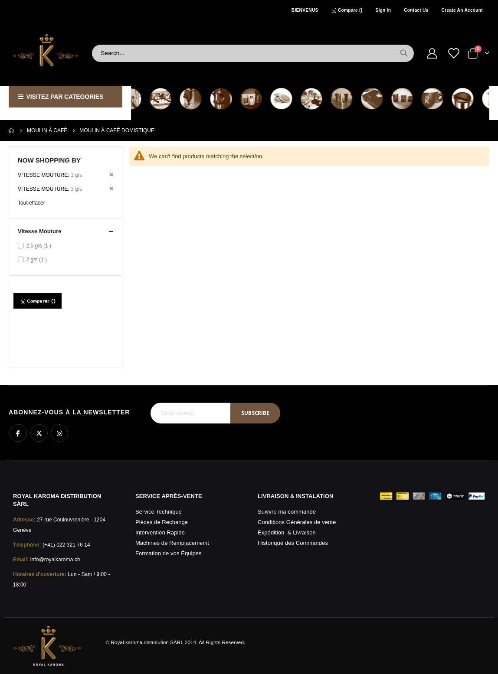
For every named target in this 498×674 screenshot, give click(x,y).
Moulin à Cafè (47, 130)
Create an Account (462, 10)
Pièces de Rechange (161, 522)
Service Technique (158, 511)
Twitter (39, 433)
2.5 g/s (39, 245)
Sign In (383, 10)
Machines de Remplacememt (172, 543)
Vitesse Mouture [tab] (65, 231)
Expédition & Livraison (287, 532)
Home (12, 130)
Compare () (347, 10)
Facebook (18, 433)
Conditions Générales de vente (297, 522)
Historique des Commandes (293, 543)
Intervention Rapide (160, 532)
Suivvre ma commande (287, 511)
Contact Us (416, 10)
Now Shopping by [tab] (49, 160)
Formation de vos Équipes (168, 553)
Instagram (59, 433)
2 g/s (37, 259)
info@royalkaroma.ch (55, 560)
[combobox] (253, 53)
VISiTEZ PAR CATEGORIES (60, 96)
